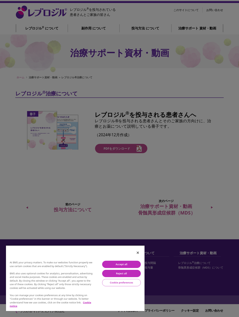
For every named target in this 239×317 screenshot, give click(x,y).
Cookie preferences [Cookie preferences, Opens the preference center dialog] (121, 282)
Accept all (121, 264)
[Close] (138, 253)
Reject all (121, 273)
